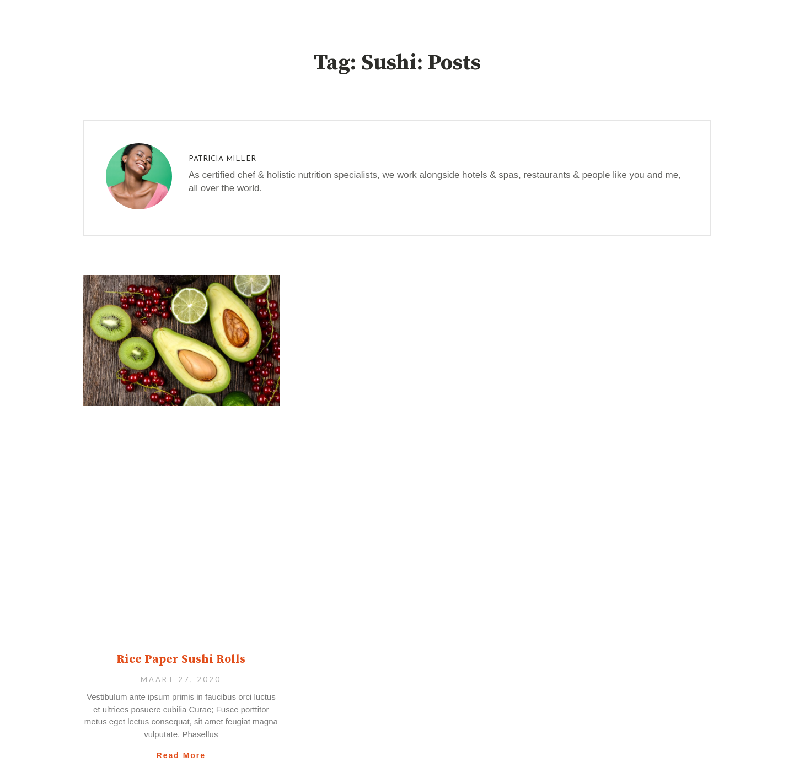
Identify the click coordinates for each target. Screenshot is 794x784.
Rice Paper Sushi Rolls (180, 659)
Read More (181, 755)
